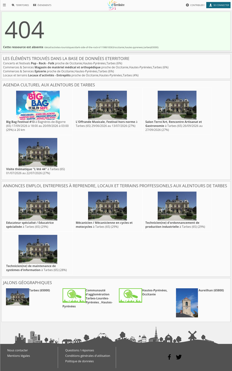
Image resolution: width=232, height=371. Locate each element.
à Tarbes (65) (173, 124)
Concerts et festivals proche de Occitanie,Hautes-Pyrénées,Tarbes (59, 63)
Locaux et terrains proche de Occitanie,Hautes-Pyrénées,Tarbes (68, 75)
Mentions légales (18, 356)
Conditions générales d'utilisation (87, 356)
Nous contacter (17, 350)
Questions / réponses (79, 350)
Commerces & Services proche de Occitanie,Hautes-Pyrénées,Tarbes (83, 67)
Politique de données (79, 361)
